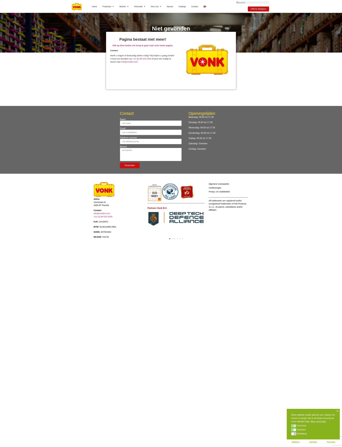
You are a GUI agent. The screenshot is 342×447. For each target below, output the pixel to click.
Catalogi (182, 6)
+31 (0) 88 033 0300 (142, 59)
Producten (108, 6)
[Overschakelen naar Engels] (205, 6)
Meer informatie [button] (318, 421)
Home (94, 6)
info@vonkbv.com (129, 62)
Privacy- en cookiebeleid (219, 192)
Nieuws (170, 6)
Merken (123, 6)
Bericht (123, 147)
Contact (194, 6)
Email (122, 128)
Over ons (156, 6)
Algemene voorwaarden (219, 184)
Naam (123, 119)
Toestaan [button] (331, 442)
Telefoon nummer (128, 138)
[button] (150, 224)
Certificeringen (215, 188)
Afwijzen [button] (296, 442)
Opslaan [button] (313, 442)
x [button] (337, 411)
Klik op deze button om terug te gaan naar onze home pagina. (143, 45)
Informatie (139, 6)
